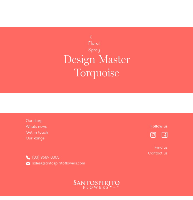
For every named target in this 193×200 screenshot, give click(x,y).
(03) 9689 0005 (45, 157)
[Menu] (153, 134)
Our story (34, 120)
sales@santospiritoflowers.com (58, 163)
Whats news (36, 126)
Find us (161, 147)
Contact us (157, 153)
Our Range (35, 138)
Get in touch (37, 132)
